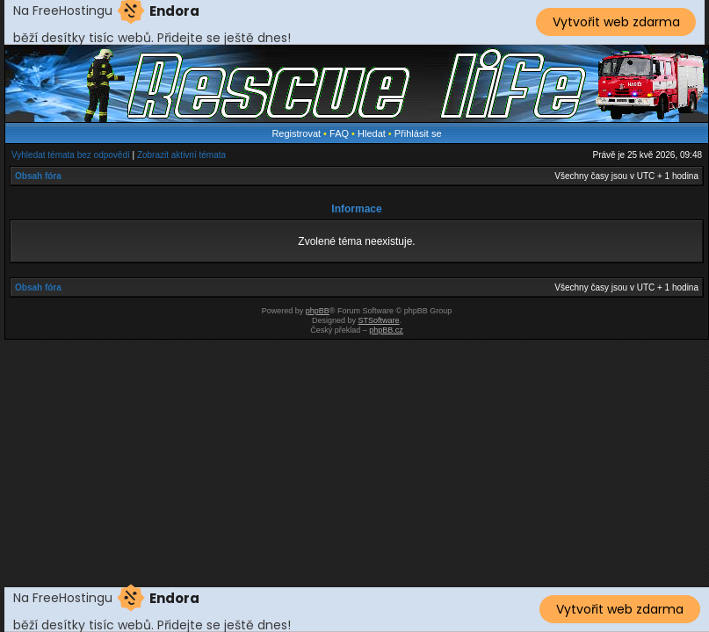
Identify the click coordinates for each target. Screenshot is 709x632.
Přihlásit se (418, 133)
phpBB (317, 310)
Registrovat (296, 133)
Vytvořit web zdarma (616, 22)
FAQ (339, 133)
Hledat (372, 133)
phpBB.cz (386, 330)
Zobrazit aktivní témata (181, 155)
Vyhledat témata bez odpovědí (70, 155)
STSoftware (379, 320)
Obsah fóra (38, 176)
